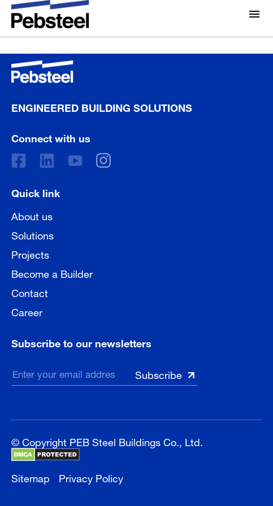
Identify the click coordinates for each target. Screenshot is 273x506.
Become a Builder (52, 273)
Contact (29, 292)
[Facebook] (18, 161)
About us (32, 215)
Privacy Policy (91, 477)
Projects (30, 253)
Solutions (32, 234)
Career (26, 311)
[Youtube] (75, 160)
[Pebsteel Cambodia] (101, 71)
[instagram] (103, 160)
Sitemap (30, 477)
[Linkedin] (47, 161)
